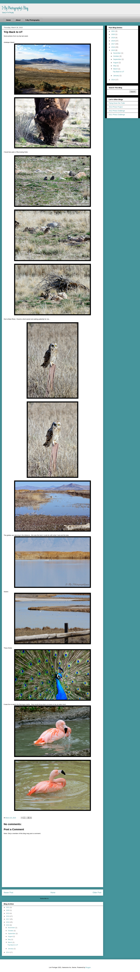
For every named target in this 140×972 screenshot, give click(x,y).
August (10, 936)
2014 (8, 952)
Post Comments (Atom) (57, 898)
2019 (8, 913)
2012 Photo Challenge (117, 111)
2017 (8, 919)
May (9, 939)
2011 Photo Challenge (117, 115)
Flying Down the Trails (117, 103)
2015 (8, 925)
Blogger (88, 967)
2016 (8, 922)
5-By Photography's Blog (15, 8)
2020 (8, 910)
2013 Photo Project (116, 107)
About (18, 20)
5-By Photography (32, 20)
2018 (8, 916)
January (11, 948)
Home (8, 20)
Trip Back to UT (12, 945)
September (12, 933)
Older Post (97, 893)
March (10, 942)
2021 (8, 907)
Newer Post (8, 893)
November (11, 927)
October (11, 930)
